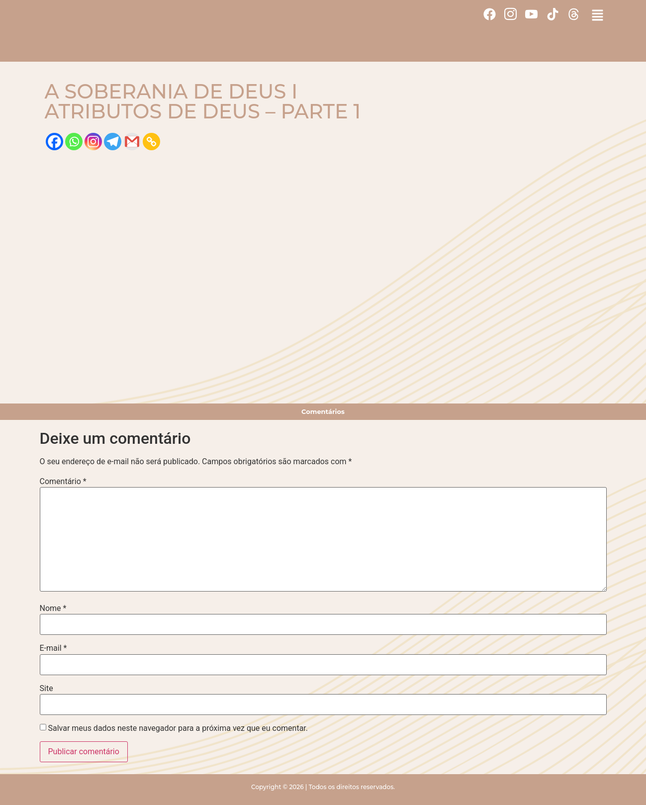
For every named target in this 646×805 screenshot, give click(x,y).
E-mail (53, 648)
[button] (597, 16)
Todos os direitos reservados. (352, 787)
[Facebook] (54, 141)
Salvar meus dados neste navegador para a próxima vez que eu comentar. (178, 728)
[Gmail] (132, 141)
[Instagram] (93, 141)
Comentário (63, 482)
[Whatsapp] (74, 141)
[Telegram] (112, 141)
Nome (53, 608)
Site (46, 689)
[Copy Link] (151, 141)
